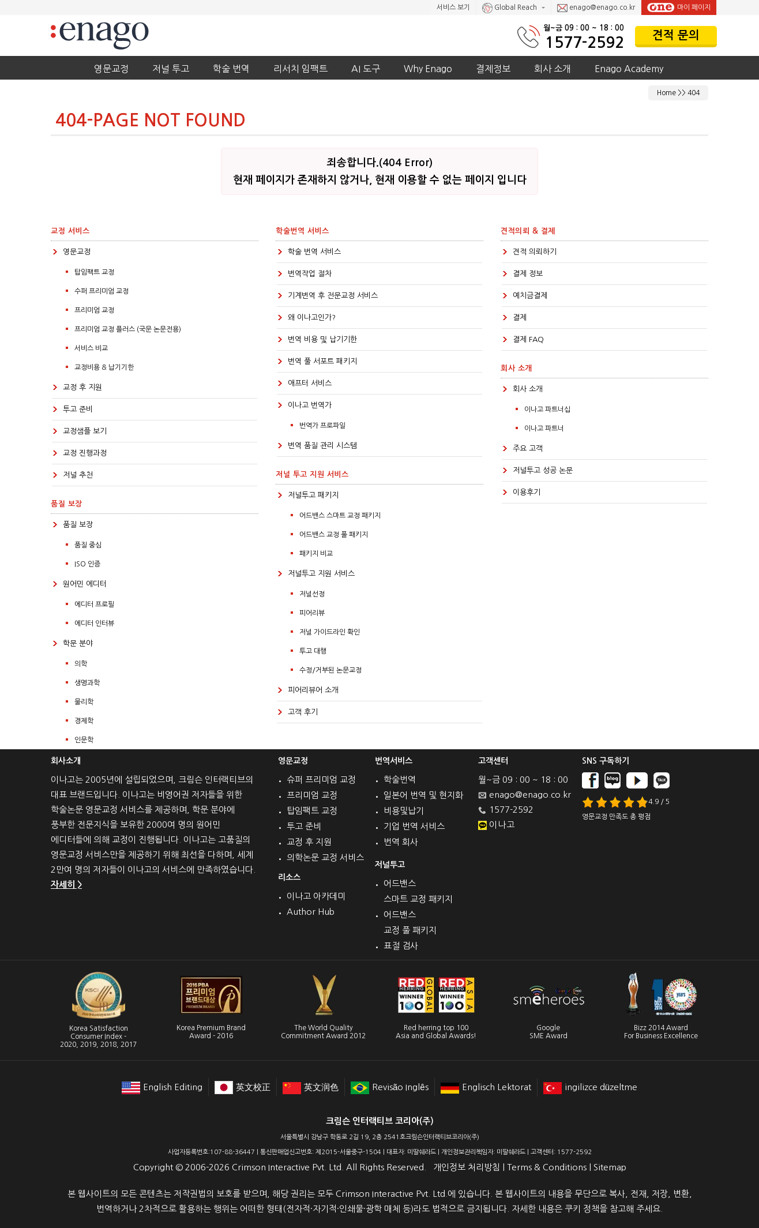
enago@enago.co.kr (596, 8)
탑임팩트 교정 (94, 272)
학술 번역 (231, 68)
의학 (80, 663)
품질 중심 (88, 545)
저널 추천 (78, 475)
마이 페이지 (679, 7)
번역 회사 (401, 842)
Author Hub (311, 911)
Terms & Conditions (547, 1167)
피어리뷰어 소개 (313, 690)
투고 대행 (312, 651)
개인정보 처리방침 (466, 1167)
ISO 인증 (87, 564)
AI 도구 (365, 68)
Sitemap (609, 1167)
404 (693, 92)
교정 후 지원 (82, 387)
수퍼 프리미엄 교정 (101, 291)
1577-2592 (584, 42)
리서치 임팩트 (300, 68)
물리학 (83, 702)
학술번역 (400, 779)
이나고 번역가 (310, 405)
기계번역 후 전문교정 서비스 (333, 295)
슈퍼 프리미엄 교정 (321, 779)
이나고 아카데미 (316, 896)
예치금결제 (530, 295)
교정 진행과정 (85, 453)
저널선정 (312, 594)
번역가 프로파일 (322, 425)
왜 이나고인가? (312, 317)
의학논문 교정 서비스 (325, 857)
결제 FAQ (528, 339)
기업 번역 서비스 (414, 826)
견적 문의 (676, 35)
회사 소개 (552, 68)
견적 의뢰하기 (535, 252)
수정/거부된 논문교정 (330, 670)
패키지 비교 (316, 553)
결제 (520, 317)
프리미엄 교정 (94, 310)
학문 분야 (78, 643)
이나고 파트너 (544, 428)
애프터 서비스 (310, 383)
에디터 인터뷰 (94, 623)
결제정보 (493, 68)
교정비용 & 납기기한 (104, 367)
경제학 (83, 721)
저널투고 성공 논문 (543, 470)
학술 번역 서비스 (314, 252)
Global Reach (510, 8)
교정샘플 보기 (85, 431)
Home (666, 92)
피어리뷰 (312, 613)
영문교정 (111, 68)
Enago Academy (629, 68)
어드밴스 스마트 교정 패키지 (340, 515)
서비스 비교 (91, 348)
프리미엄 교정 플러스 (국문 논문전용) (127, 329)
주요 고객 (528, 448)
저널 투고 (170, 68)
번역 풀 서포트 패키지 (322, 361)
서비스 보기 (453, 7)
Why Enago (428, 68)
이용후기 (526, 492)
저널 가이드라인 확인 (329, 632)
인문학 (83, 740)
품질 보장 (78, 524)
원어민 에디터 (85, 584)
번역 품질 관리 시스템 (322, 445)
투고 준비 (78, 409)
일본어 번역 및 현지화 (423, 795)
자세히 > (66, 884)
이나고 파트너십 (547, 409)
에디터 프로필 (94, 604)
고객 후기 (303, 712)
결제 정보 (528, 273)
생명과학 (87, 682)
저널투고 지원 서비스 (321, 573)
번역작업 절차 (310, 273)
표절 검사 (401, 945)
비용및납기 (404, 810)
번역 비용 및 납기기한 (322, 339)
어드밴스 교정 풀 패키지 (333, 534)
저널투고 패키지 (313, 495)
